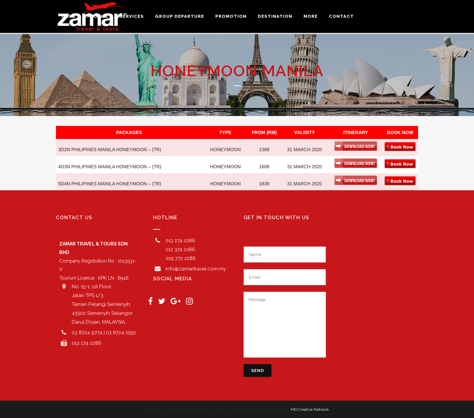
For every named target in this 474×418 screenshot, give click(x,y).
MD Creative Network (310, 409)
